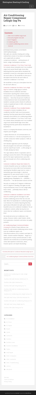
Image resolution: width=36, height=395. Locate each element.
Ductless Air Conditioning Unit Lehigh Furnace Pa (18, 294)
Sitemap (6, 377)
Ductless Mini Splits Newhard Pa (13, 282)
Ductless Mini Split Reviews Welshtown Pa (16, 279)
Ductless (8, 339)
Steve (15, 25)
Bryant (8, 329)
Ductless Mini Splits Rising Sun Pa (13, 307)
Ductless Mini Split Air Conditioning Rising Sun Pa (18, 301)
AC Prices (22, 25)
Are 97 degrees (12, 40)
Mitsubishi (9, 369)
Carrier (8, 332)
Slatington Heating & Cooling (16, 2)
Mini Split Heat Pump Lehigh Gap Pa (14, 304)
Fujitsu (8, 349)
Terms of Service (9, 379)
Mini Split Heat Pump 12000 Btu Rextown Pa (16, 297)
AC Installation (10, 319)
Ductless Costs (10, 342)
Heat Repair (9, 352)
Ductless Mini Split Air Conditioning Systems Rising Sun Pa (16, 289)
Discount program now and (16, 38)
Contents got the (13, 42)
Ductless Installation (12, 346)
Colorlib (17, 393)
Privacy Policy (8, 381)
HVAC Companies (11, 356)
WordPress (28, 393)
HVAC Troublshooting (12, 362)
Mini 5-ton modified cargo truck (17, 35)
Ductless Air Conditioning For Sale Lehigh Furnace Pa (15, 274)
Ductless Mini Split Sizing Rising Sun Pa (15, 286)
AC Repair (9, 325)
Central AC (9, 335)
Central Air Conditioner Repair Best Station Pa (17, 164)
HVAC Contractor (11, 359)
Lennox (8, 366)
